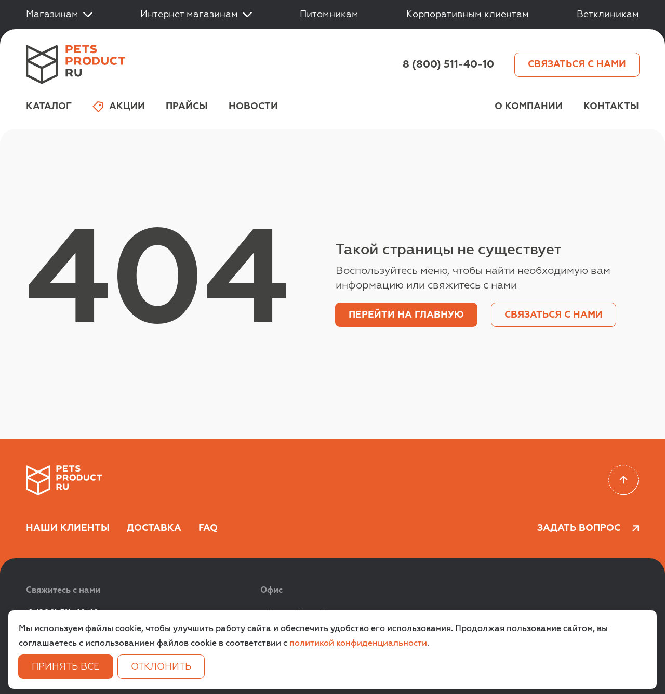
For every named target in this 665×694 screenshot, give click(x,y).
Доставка (154, 528)
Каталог (49, 106)
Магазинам (59, 14)
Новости (253, 106)
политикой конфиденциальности (358, 643)
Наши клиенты (68, 528)
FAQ (208, 528)
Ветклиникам (608, 14)
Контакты (611, 106)
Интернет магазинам (196, 14)
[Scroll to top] (623, 480)
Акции (118, 106)
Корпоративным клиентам (467, 14)
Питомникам (329, 14)
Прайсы (187, 106)
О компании (529, 106)
